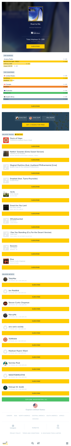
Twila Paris (13, 234)
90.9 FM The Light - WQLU (11, 61)
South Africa (10, 97)
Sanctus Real (14, 363)
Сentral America (38, 416)
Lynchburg (7, 78)
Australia (9, 91)
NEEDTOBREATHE (17, 375)
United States (10, 76)
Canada (8, 84)
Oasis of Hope (16, 138)
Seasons (13, 246)
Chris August (14, 193)
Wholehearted (16, 219)
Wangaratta (7, 93)
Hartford (6, 80)
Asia (15, 416)
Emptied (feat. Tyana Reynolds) (24, 179)
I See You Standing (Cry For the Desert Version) (30, 232)
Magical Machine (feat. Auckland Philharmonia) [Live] (33, 165)
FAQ (58, 427)
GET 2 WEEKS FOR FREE (35, 125)
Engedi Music (14, 180)
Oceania (35, 419)
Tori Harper (13, 247)
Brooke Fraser (14, 167)
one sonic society (15, 207)
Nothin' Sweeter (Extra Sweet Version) (27, 152)
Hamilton (6, 87)
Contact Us (35, 427)
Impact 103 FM (8, 66)
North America (24, 416)
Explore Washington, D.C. (35, 399)
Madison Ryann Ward (25, 140)
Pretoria (6, 99)
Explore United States (35, 407)
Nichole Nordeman (35, 27)
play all (19, 134)
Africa (61, 416)
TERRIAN (13, 140)
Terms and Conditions (31, 433)
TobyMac (13, 153)
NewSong (13, 220)
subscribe (35, 46)
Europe (9, 416)
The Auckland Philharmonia (30, 167)
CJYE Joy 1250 (8, 64)
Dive (12, 259)
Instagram (13, 427)
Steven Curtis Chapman (17, 261)
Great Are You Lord (18, 205)
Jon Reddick (21, 153)
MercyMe (12, 315)
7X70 (12, 192)
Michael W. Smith (16, 387)
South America (52, 416)
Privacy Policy (15, 433)
